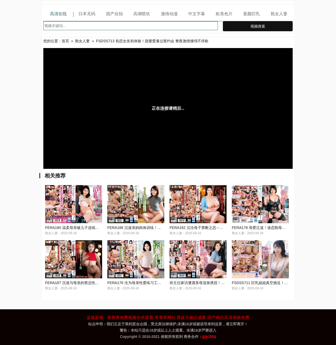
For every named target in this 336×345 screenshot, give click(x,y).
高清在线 (58, 14)
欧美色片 (224, 14)
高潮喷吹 (141, 14)
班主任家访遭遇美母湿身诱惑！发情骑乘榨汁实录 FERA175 (218, 283)
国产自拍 (114, 14)
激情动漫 (169, 14)
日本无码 (86, 14)
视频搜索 (257, 26)
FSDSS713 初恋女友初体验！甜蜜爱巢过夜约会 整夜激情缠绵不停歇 (152, 41)
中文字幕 (196, 14)
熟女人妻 (279, 14)
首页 (65, 41)
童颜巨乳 (251, 14)
